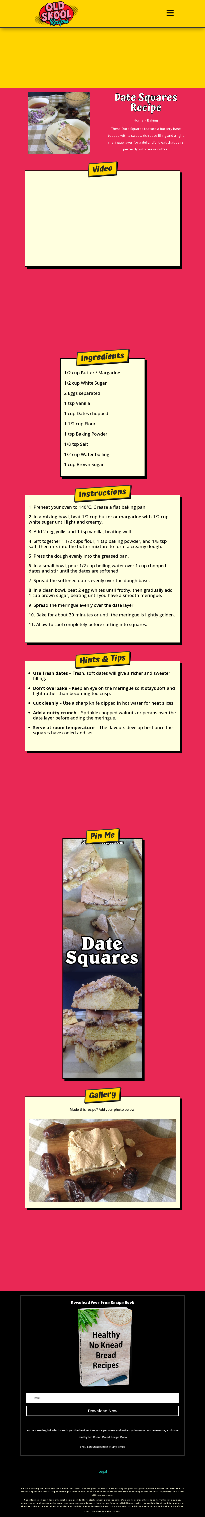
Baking (152, 120)
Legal (102, 1471)
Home (139, 120)
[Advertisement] (103, 58)
